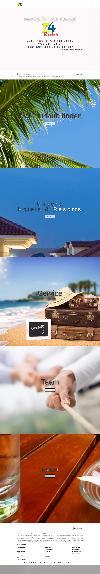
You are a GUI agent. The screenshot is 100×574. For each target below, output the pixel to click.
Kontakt (72, 4)
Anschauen (50, 124)
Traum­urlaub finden (41, 4)
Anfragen (79, 74)
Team (66, 4)
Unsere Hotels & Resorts (54, 4)
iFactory (70, 563)
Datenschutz (78, 528)
